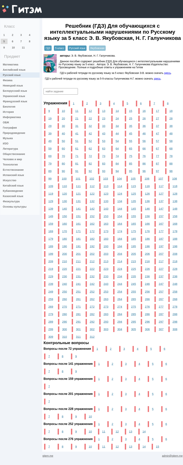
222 (92, 268)
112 (92, 186)
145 (133, 208)
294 (119, 321)
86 (144, 163)
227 (161, 268)
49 (49, 141)
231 (78, 276)
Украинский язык (14, 96)
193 (106, 246)
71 (76, 156)
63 (103, 148)
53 (103, 141)
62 (90, 148)
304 (119, 329)
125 (133, 193)
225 (133, 268)
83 (103, 163)
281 (78, 314)
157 (161, 216)
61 (76, 148)
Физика (7, 80)
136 (147, 201)
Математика (10, 64)
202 (92, 253)
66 (144, 148)
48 (170, 133)
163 (106, 223)
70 (63, 156)
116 (147, 186)
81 (76, 163)
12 (90, 110)
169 (50, 231)
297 (161, 321)
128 (174, 193)
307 (161, 329)
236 (147, 276)
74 (117, 156)
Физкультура (11, 201)
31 (76, 125)
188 (174, 238)
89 (49, 171)
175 (133, 231)
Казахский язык (13, 196)
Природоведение (14, 132)
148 (174, 208)
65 (130, 148)
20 (63, 118)
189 (50, 246)
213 (106, 261)
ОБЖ (6, 122)
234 (119, 276)
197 (161, 246)
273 (106, 306)
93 (103, 171)
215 (133, 261)
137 (161, 201)
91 (76, 171)
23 (103, 118)
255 (133, 291)
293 (106, 321)
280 (64, 314)
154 (119, 216)
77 (157, 156)
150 (64, 216)
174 (119, 231)
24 (117, 118)
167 (161, 223)
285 (133, 314)
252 (92, 291)
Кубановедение (13, 190)
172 (92, 231)
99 (49, 178)
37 (157, 125)
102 (91, 178)
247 (161, 283)
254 (119, 291)
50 (63, 141)
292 (92, 321)
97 (157, 171)
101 (78, 178)
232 (92, 276)
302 (92, 329)
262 (92, 299)
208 (174, 253)
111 (78, 186)
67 (157, 148)
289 (50, 321)
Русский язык (12, 75)
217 (161, 261)
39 (49, 133)
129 (50, 201)
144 (119, 208)
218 (174, 261)
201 (78, 253)
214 (119, 261)
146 (147, 208)
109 (50, 186)
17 (157, 110)
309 (50, 336)
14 (117, 110)
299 (50, 329)
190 (64, 246)
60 (63, 148)
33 (103, 125)
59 (49, 148)
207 (161, 253)
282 (92, 314)
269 (50, 306)
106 (147, 178)
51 (76, 141)
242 (92, 283)
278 (174, 306)
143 (106, 208)
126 (147, 193)
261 (78, 299)
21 (76, 118)
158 (174, 216)
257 (161, 291)
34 (117, 125)
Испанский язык (13, 175)
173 (106, 231)
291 (78, 321)
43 (103, 133)
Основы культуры (14, 206)
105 (133, 178)
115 (133, 186)
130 (64, 201)
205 (133, 253)
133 (106, 201)
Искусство (9, 180)
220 (64, 268)
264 (119, 299)
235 (133, 276)
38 (170, 125)
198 (174, 246)
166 (147, 223)
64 (117, 148)
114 (119, 186)
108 (174, 178)
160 (64, 223)
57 (157, 141)
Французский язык (15, 101)
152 (92, 216)
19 (49, 118)
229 (50, 276)
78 (170, 156)
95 (130, 171)
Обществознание (14, 154)
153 (106, 216)
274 (119, 306)
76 (144, 156)
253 (106, 291)
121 (78, 193)
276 (147, 306)
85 (130, 163)
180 (64, 238)
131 (78, 201)
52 (90, 141)
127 (161, 193)
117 (161, 186)
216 (147, 261)
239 (50, 283)
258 (174, 291)
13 (103, 110)
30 (63, 125)
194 (119, 246)
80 (63, 163)
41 (76, 133)
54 (117, 141)
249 (50, 291)
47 (157, 133)
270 (64, 306)
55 (130, 141)
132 (92, 201)
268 (174, 299)
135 (133, 201)
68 (170, 148)
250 (64, 291)
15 (130, 110)
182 (92, 238)
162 (92, 223)
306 (147, 329)
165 (133, 223)
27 (157, 118)
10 (13, 47)
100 (64, 178)
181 (78, 238)
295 (133, 321)
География (10, 127)
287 (161, 314)
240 (64, 283)
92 (90, 171)
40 (63, 133)
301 (78, 329)
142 (92, 208)
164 (119, 223)
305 (133, 329)
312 (92, 336)
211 (78, 261)
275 (133, 306)
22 (90, 118)
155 (133, 216)
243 (106, 283)
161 (78, 223)
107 (160, 178)
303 (106, 329)
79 (49, 163)
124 (119, 193)
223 (106, 268)
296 (147, 321)
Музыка (8, 138)
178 (174, 231)
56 (144, 141)
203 (106, 253)
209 (50, 261)
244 (119, 283)
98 (170, 171)
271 (78, 306)
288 (174, 314)
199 (50, 253)
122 (92, 193)
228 (174, 268)
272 (92, 306)
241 (78, 283)
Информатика (12, 117)
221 (78, 268)
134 (119, 201)
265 (133, 299)
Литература (10, 148)
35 (130, 125)
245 (133, 283)
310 (64, 336)
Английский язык (14, 69)
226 (147, 268)
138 (174, 201)
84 (117, 163)
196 (147, 246)
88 (170, 163)
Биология (9, 106)
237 (161, 276)
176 (147, 231)
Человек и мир (12, 159)
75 (130, 156)
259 (50, 299)
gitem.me (11, 7)
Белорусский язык (15, 90)
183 (106, 238)
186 (147, 238)
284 (119, 314)
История (8, 111)
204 (119, 253)
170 (64, 231)
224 (119, 268)
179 (50, 238)
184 (119, 238)
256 (147, 291)
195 (133, 246)
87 (157, 163)
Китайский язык (13, 185)
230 (64, 276)
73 (103, 156)
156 (147, 216)
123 (106, 193)
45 (130, 133)
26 (144, 118)
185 (133, 238)
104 (119, 178)
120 (64, 193)
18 (170, 110)
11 (23, 47)
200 (64, 253)
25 (130, 118)
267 (161, 299)
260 (64, 299)
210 (64, 261)
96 (144, 171)
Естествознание (13, 169)
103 (105, 178)
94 (117, 171)
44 (117, 133)
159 (50, 223)
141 (78, 208)
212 (92, 261)
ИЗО (5, 143)
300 (64, 329)
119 (50, 193)
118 (174, 186)
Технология (10, 164)
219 (50, 268)
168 (174, 223)
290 (64, 321)
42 (90, 133)
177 (161, 231)
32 (90, 125)
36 (144, 125)
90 (63, 171)
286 (147, 314)
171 (78, 231)
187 (161, 238)
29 (49, 125)
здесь (167, 72)
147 (161, 208)
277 (161, 306)
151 (78, 216)
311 (78, 336)
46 (144, 133)
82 (90, 163)
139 (50, 208)
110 (64, 186)
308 (174, 329)
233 (106, 276)
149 (50, 216)
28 (170, 118)
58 (170, 141)
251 (78, 291)
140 (64, 208)
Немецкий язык (13, 85)
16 (144, 110)
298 (174, 321)
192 (92, 246)
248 (174, 283)
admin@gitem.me (172, 455)
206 (147, 253)
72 (90, 156)
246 (147, 283)
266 (147, 299)
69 (49, 156)
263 (106, 299)
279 (50, 314)
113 (106, 186)
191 (78, 246)
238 (174, 276)
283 (106, 314)
